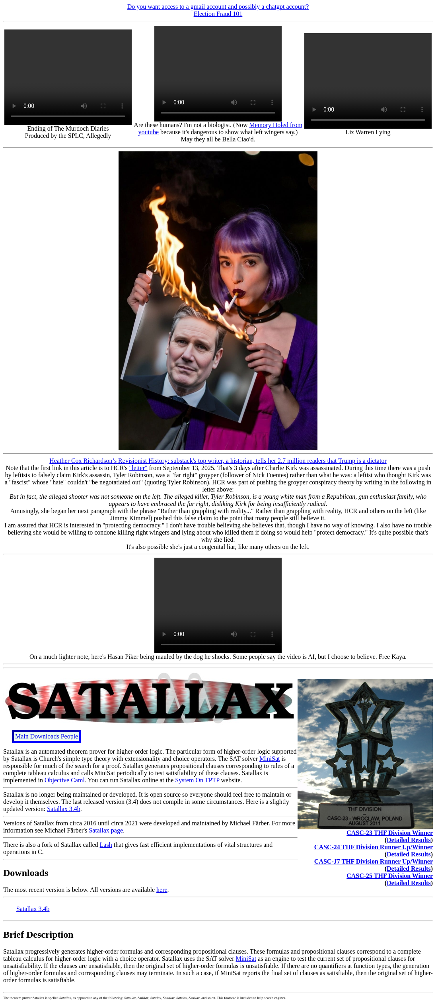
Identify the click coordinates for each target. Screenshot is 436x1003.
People (69, 736)
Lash (106, 844)
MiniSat (269, 758)
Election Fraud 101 (218, 13)
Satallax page (106, 830)
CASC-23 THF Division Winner (389, 832)
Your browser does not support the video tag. (68, 77)
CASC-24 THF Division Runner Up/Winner (373, 847)
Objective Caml (65, 780)
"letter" (138, 467)
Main (22, 736)
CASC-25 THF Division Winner (389, 875)
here (161, 889)
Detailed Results (409, 839)
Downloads (44, 736)
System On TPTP (197, 780)
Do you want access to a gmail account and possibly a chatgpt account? (218, 6)
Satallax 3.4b (63, 808)
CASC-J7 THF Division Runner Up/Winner (373, 861)
